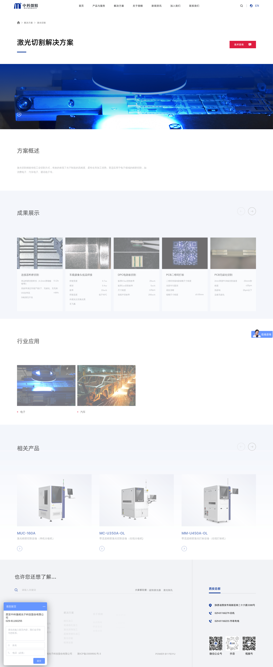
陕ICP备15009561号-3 (89, 653)
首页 (81, 6)
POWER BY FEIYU (165, 654)
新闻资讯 (157, 6)
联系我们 (194, 6)
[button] (252, 211)
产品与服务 (99, 6)
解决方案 (119, 6)
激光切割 (41, 22)
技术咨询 (242, 44)
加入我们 (175, 6)
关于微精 (138, 6)
